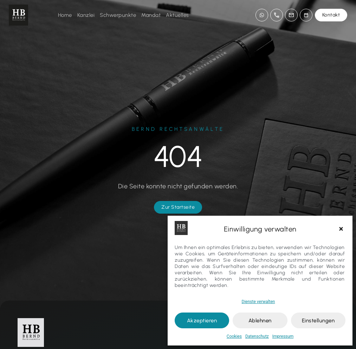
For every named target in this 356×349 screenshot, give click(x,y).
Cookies (234, 336)
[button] (341, 229)
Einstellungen (318, 320)
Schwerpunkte (118, 15)
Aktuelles (177, 15)
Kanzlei (86, 15)
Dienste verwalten (258, 301)
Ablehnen (260, 320)
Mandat (151, 15)
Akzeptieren (202, 320)
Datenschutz (257, 336)
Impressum (282, 336)
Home (65, 15)
